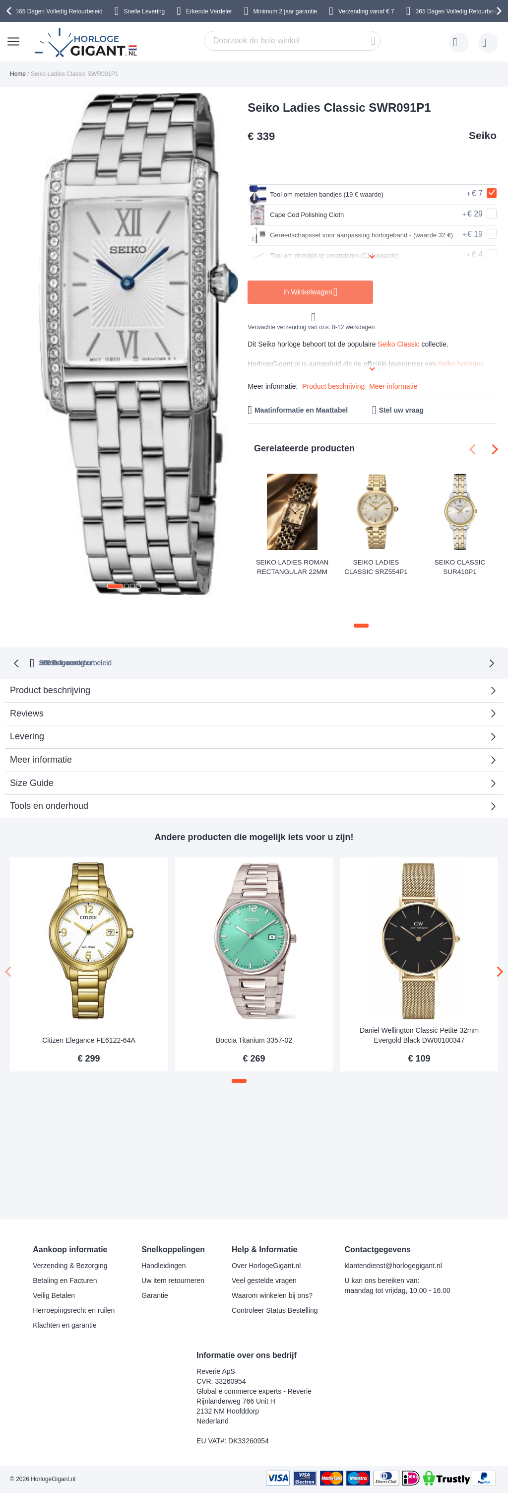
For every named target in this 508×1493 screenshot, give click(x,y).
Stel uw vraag (401, 410)
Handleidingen (163, 1266)
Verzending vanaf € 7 (366, 11)
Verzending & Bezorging (70, 1266)
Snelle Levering (144, 11)
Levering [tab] (27, 697)
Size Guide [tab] (32, 743)
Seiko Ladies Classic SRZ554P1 (376, 565)
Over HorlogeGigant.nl (266, 1266)
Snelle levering (350, 623)
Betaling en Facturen (65, 1280)
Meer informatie (393, 386)
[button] (115, 586)
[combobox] (292, 41)
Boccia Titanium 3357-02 (254, 1001)
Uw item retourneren (172, 1280)
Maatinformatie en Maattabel (301, 410)
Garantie (154, 1295)
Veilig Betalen (54, 1295)
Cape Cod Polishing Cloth (304, 215)
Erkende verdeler (272, 623)
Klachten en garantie (64, 1325)
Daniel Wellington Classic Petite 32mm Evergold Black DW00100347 (419, 996)
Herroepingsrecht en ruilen (74, 1310)
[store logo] (87, 43)
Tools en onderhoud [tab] (49, 767)
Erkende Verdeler (209, 11)
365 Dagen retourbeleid (180, 623)
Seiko (483, 135)
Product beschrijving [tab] (50, 650)
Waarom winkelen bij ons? (272, 1295)
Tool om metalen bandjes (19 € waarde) (328, 195)
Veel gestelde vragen (264, 1280)
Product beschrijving (333, 386)
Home (18, 74)
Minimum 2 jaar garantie (286, 11)
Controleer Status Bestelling (275, 1310)
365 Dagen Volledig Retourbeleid (58, 11)
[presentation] (10, 10)
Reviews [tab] (27, 674)
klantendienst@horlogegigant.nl (393, 1266)
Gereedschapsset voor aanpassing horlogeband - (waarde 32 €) (346, 235)
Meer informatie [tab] (41, 720)
